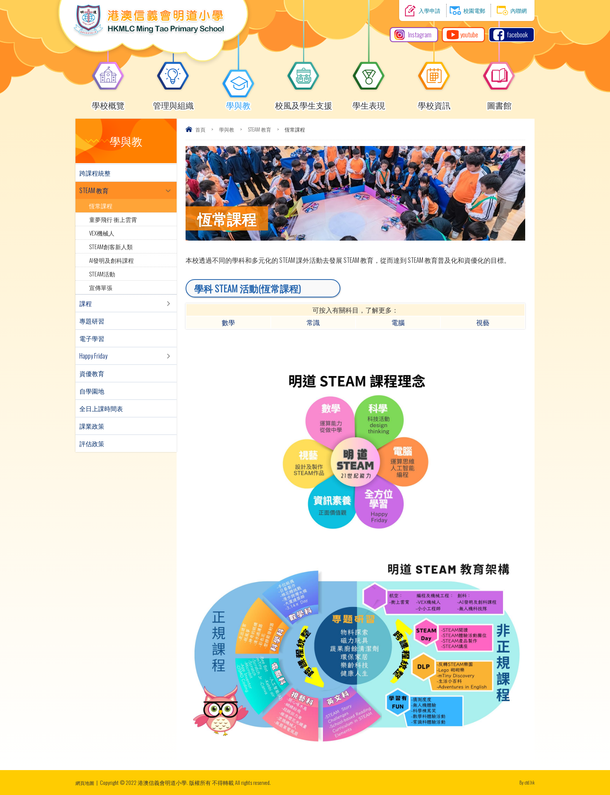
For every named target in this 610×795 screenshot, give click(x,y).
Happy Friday (93, 356)
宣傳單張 (100, 287)
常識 (313, 322)
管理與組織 (173, 101)
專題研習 (91, 320)
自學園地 (91, 391)
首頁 (200, 129)
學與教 (238, 101)
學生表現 (369, 101)
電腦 (398, 322)
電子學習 (91, 338)
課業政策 (91, 426)
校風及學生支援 (303, 101)
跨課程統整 (94, 173)
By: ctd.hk (525, 782)
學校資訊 (434, 101)
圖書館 (499, 101)
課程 (85, 303)
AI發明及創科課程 (111, 260)
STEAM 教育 (259, 129)
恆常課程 (100, 205)
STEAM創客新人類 (111, 246)
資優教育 (91, 373)
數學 (228, 322)
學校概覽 (108, 101)
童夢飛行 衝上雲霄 (113, 219)
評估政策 (91, 443)
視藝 (482, 322)
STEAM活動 (102, 273)
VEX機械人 (101, 233)
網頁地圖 (86, 782)
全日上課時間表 (101, 408)
